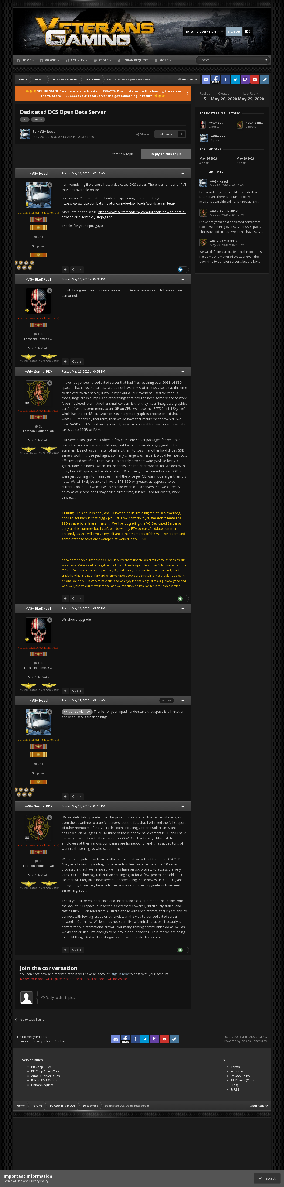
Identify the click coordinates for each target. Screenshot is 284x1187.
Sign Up (234, 31)
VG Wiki (50, 60)
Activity (77, 60)
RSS (235, 1089)
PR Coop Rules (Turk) (45, 1071)
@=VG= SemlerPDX (77, 712)
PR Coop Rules (41, 1067)
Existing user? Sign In (204, 31)
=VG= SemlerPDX (38, 371)
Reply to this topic (166, 154)
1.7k (38, 334)
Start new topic (122, 154)
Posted (83, 173)
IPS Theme (24, 1037)
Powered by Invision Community (245, 1041)
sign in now (120, 974)
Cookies (60, 1041)
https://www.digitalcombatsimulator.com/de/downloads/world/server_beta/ (118, 203)
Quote (77, 269)
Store (103, 60)
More (164, 60)
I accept (267, 1178)
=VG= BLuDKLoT (38, 279)
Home (26, 60)
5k (38, 426)
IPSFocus (41, 1037)
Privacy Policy (42, 1041)
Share (142, 134)
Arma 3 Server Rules (45, 1076)
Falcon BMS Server (44, 1080)
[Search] (217, 60)
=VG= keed (46, 131)
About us (237, 1071)
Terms (235, 1067)
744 (38, 237)
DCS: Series (85, 136)
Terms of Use (12, 1181)
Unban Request (135, 60)
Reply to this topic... (58, 997)
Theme (23, 1041)
